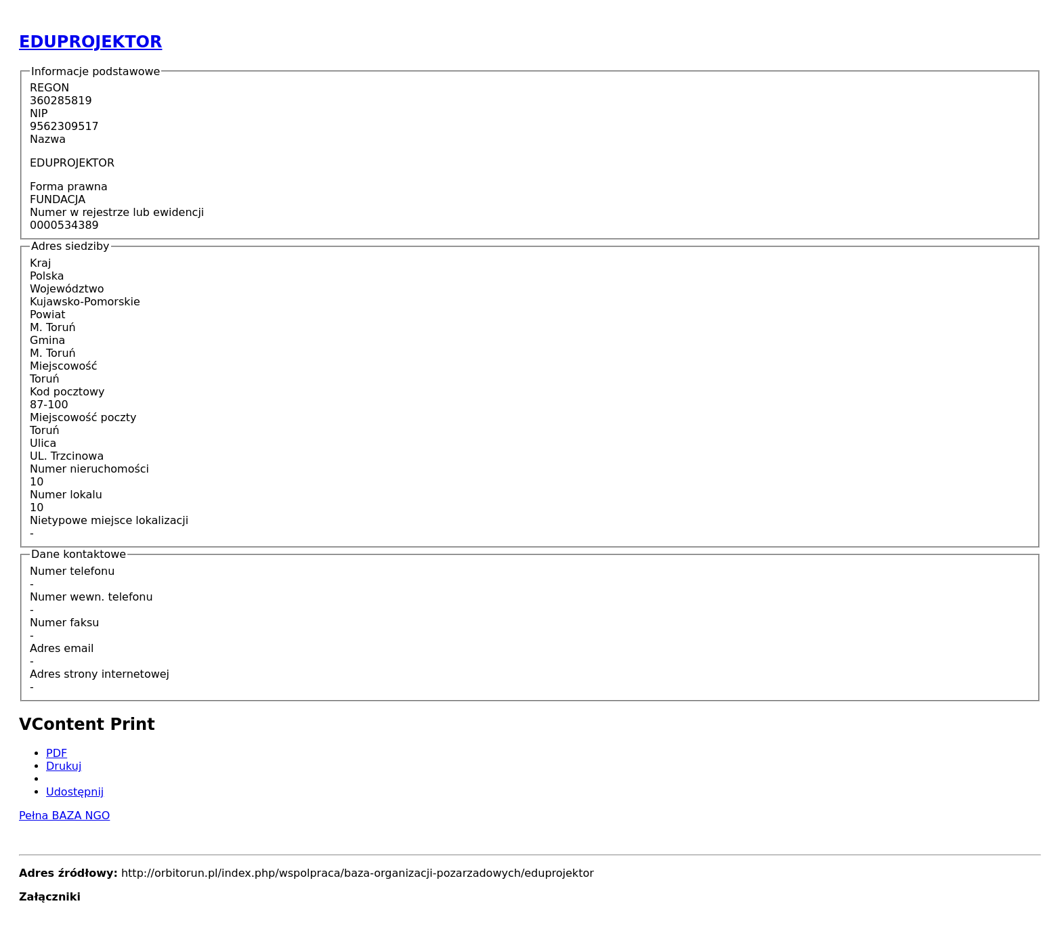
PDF (56, 753)
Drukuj (63, 766)
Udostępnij (75, 791)
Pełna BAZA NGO (64, 815)
